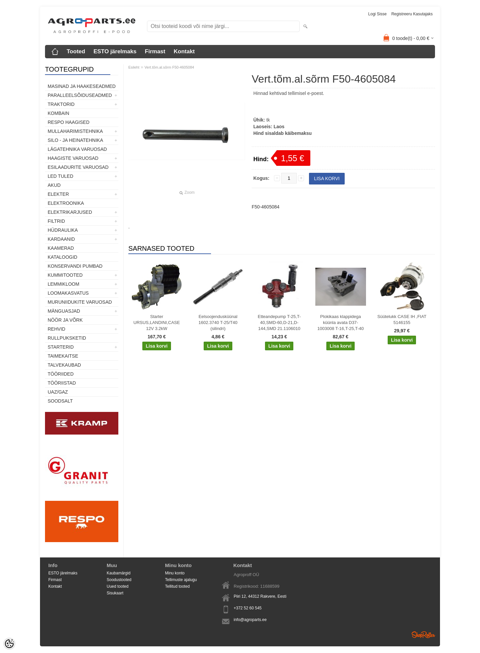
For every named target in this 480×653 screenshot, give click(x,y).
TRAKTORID (61, 104)
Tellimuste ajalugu (181, 579)
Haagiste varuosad (73, 158)
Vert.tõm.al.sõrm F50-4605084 (169, 67)
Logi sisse (377, 14)
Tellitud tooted (177, 586)
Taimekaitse (63, 356)
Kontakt (184, 51)
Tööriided (61, 374)
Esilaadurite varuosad (78, 167)
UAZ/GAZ (58, 392)
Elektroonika (66, 203)
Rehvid (56, 329)
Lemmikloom (63, 284)
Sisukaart (115, 593)
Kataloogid (62, 257)
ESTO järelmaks (114, 51)
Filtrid (56, 221)
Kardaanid (61, 239)
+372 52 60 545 (248, 608)
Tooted (76, 51)
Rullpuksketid (67, 338)
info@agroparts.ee (250, 619)
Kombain (58, 113)
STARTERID (61, 347)
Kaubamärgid (118, 573)
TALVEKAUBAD (64, 365)
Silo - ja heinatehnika (75, 140)
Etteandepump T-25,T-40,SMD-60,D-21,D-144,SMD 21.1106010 (279, 322)
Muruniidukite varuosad (80, 302)
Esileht (133, 67)
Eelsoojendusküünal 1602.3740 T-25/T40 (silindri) (217, 322)
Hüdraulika (63, 230)
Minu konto (175, 573)
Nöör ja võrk (65, 320)
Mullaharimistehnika (75, 131)
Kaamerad (61, 248)
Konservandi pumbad (75, 266)
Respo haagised (68, 122)
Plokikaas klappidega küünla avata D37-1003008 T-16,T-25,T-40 (340, 322)
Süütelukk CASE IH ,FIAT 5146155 (401, 319)
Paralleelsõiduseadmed (80, 95)
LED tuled (60, 176)
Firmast (155, 51)
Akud (54, 185)
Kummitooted (65, 275)
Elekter (58, 194)
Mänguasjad (64, 311)
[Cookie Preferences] (9, 644)
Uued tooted (117, 586)
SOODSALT (60, 401)
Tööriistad (62, 383)
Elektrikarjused (70, 212)
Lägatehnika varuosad (77, 149)
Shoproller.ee (423, 634)
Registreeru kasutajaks (412, 14)
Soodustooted (119, 579)
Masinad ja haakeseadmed (82, 86)
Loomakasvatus (68, 293)
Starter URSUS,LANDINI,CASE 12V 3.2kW (156, 322)
